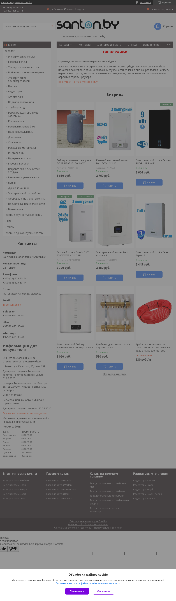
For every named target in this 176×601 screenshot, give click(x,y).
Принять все (77, 591)
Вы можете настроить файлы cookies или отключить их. (87, 583)
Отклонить (103, 591)
